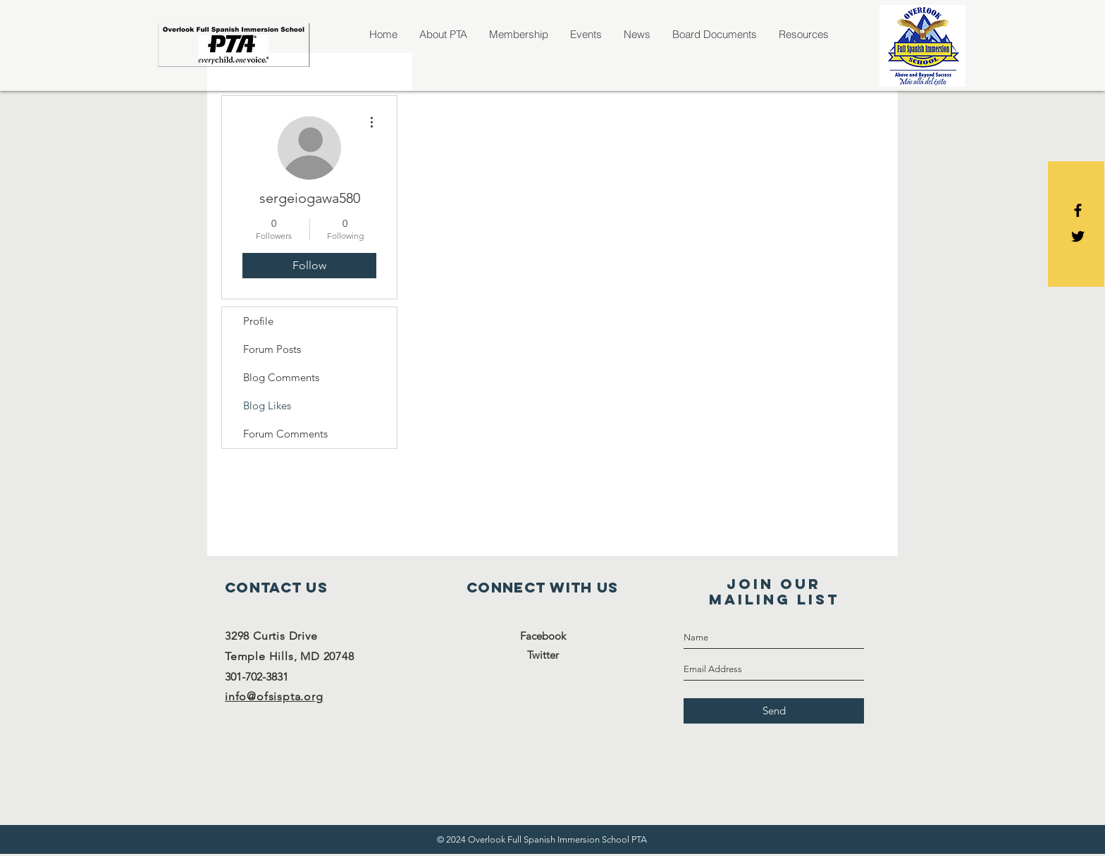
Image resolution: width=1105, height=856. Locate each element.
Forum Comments (285, 433)
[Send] (774, 711)
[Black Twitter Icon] (1078, 236)
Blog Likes (267, 405)
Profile (258, 321)
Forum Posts (272, 349)
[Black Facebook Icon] (1078, 210)
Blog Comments (281, 377)
